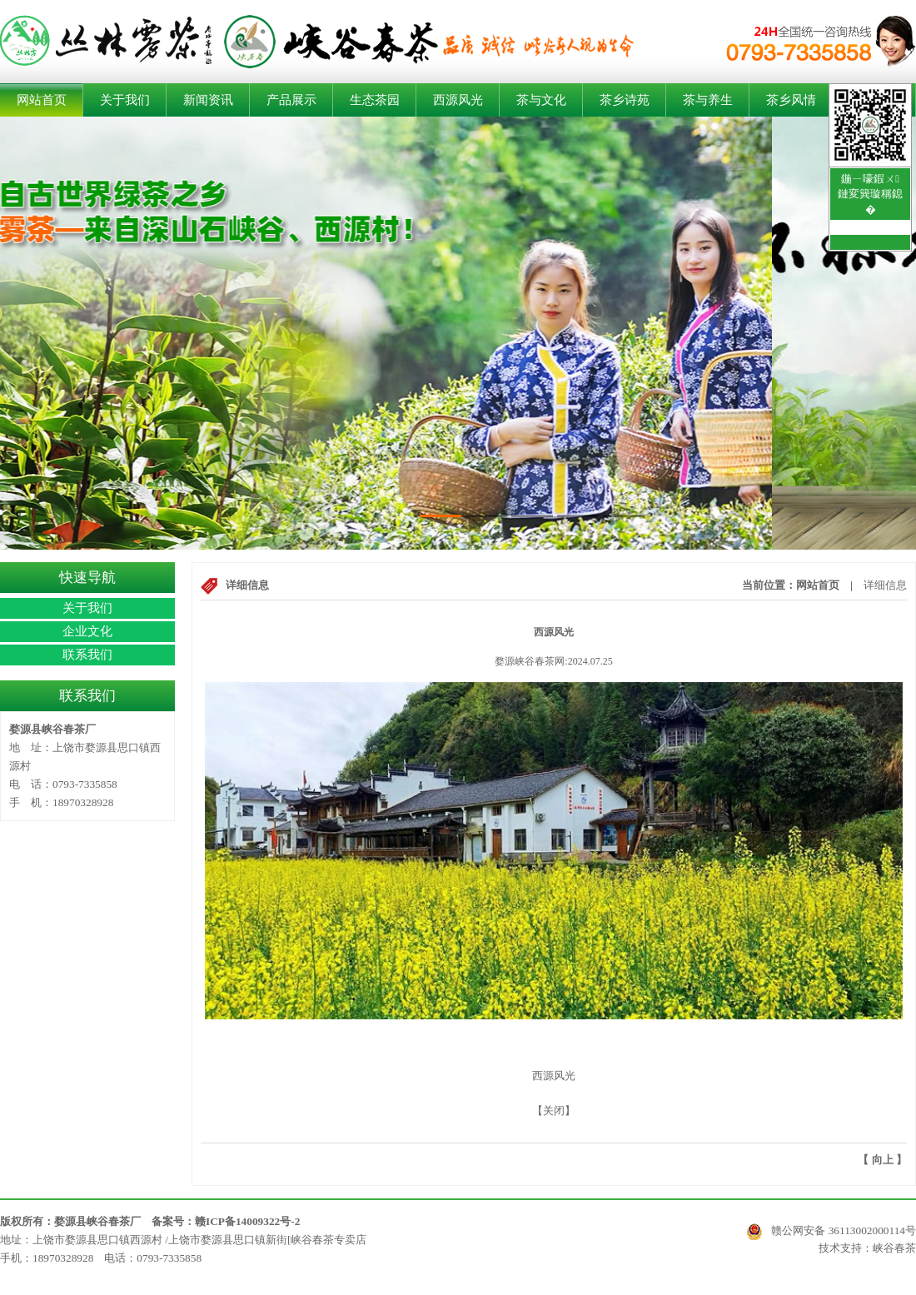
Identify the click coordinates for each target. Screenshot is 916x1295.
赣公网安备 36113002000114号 (831, 1231)
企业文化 (87, 631)
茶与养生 (708, 100)
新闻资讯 (208, 100)
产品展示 (291, 100)
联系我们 (87, 654)
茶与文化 (541, 100)
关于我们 (125, 100)
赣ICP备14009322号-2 (247, 1221)
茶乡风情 (791, 100)
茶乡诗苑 (625, 100)
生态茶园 (375, 100)
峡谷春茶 (894, 1248)
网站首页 (42, 100)
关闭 (554, 1110)
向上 (883, 1159)
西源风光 (458, 100)
